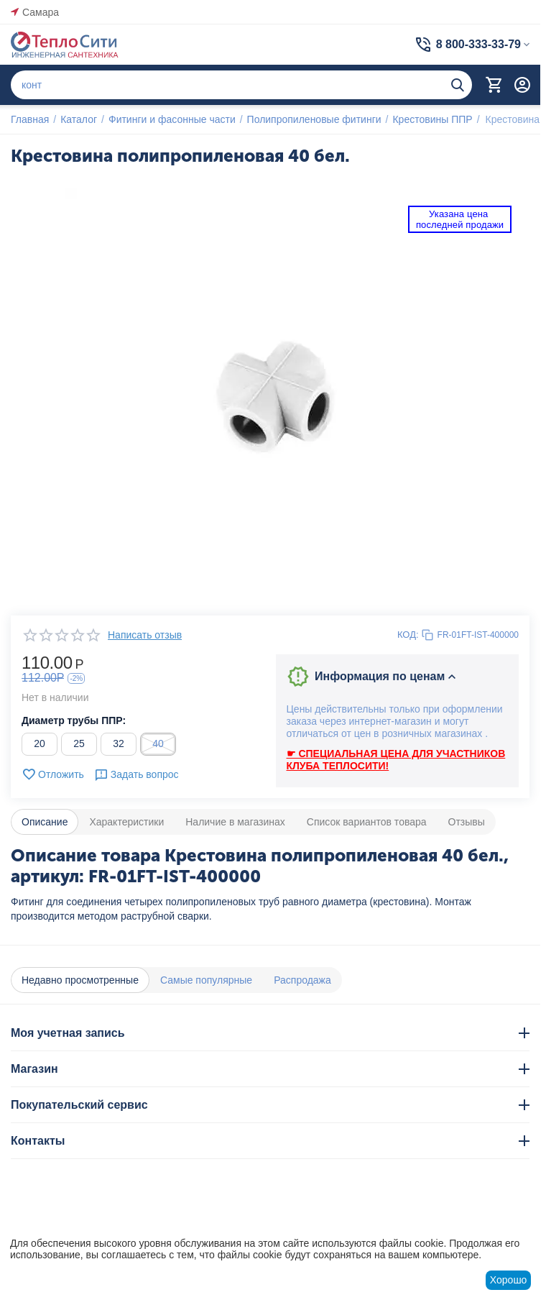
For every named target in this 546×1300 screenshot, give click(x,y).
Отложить (53, 774)
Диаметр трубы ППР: (74, 720)
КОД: (408, 634)
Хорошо (508, 1280)
